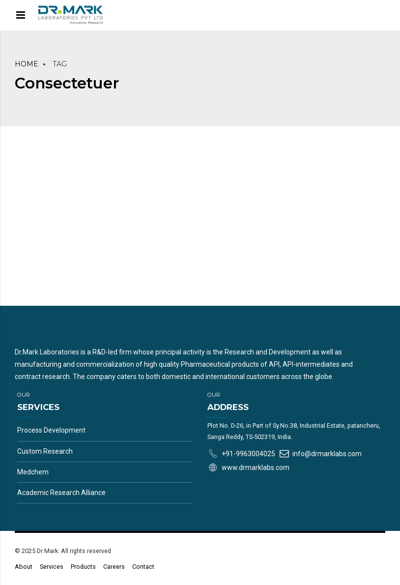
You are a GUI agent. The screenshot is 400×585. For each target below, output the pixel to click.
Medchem (33, 472)
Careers (114, 566)
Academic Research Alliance (61, 493)
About (23, 566)
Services (51, 566)
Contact (143, 566)
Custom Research (45, 451)
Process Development (51, 430)
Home (26, 63)
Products (83, 566)
